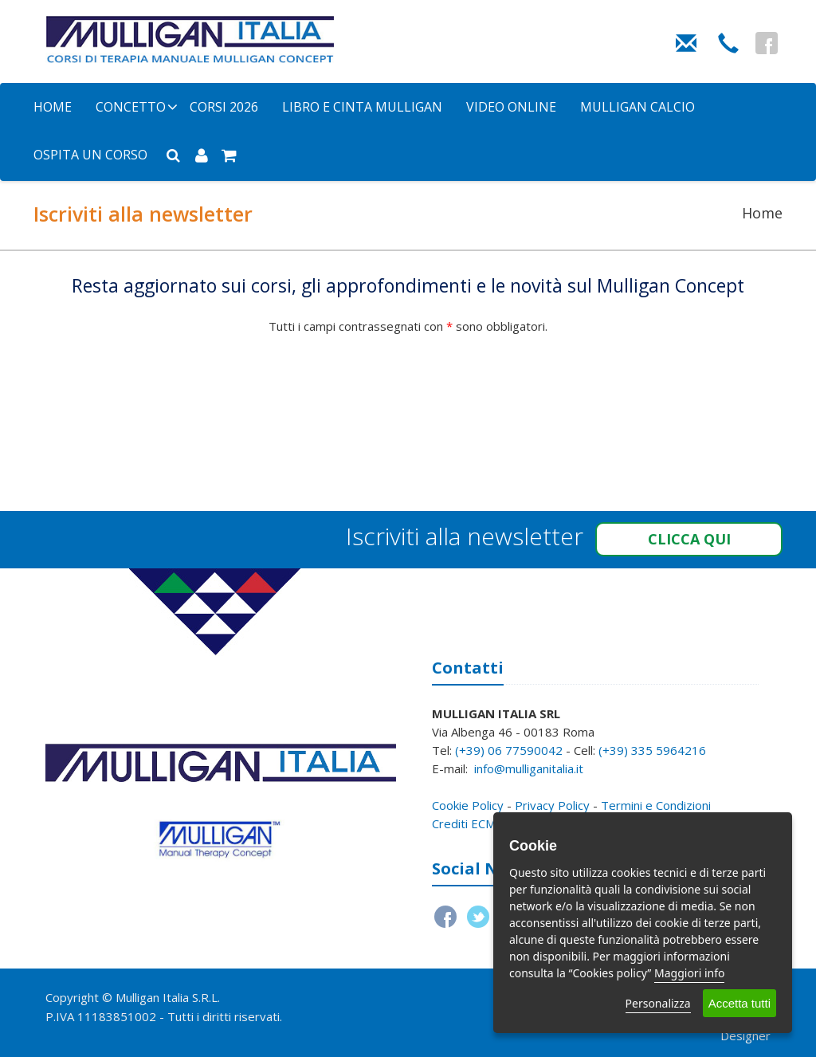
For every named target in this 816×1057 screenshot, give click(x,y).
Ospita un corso (90, 154)
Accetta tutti (739, 1003)
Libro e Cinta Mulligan (362, 107)
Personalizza (658, 1003)
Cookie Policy (468, 805)
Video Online (511, 107)
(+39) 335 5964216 (652, 750)
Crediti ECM (464, 823)
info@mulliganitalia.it (528, 768)
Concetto (131, 107)
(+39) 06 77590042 (509, 750)
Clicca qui (689, 538)
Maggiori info (689, 972)
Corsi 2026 (224, 107)
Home (52, 107)
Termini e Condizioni (656, 805)
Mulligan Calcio (637, 107)
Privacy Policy (552, 805)
